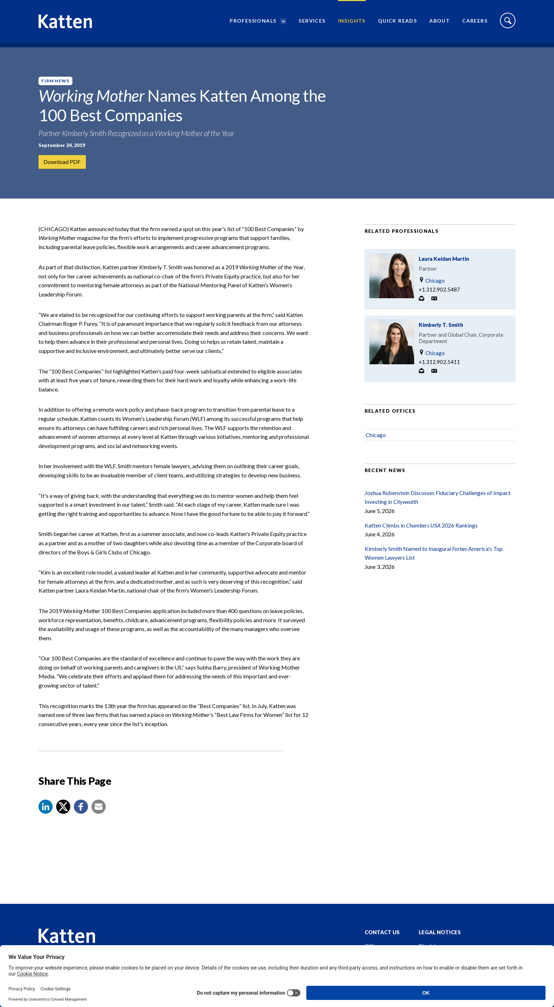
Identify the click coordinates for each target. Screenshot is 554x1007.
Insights (352, 23)
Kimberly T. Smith (441, 333)
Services (312, 23)
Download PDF (62, 162)
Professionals (253, 23)
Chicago (432, 289)
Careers (475, 23)
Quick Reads (397, 23)
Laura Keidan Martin (444, 267)
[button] (46, 815)
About (439, 23)
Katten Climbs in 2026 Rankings (421, 534)
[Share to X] (63, 815)
